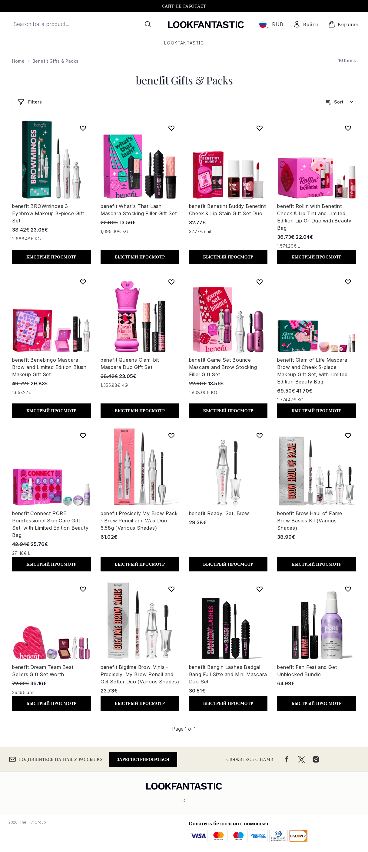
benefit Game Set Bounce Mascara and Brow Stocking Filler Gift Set (223, 367)
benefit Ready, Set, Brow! (220, 513)
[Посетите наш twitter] (301, 759)
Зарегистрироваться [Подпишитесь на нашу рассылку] (143, 759)
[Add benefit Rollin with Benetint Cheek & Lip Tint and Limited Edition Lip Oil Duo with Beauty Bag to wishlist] (348, 128)
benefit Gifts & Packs (184, 80)
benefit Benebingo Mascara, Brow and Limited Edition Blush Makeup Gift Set (49, 367)
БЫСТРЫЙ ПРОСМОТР (51, 256)
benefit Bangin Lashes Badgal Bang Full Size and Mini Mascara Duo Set (228, 674)
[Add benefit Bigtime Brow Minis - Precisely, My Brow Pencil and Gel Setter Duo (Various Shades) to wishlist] (171, 589)
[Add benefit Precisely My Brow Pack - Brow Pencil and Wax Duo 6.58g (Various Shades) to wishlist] (171, 435)
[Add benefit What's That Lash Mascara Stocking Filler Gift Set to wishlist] (171, 128)
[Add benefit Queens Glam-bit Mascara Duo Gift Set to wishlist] (171, 282)
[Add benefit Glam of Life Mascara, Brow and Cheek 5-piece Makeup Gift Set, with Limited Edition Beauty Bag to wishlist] (348, 282)
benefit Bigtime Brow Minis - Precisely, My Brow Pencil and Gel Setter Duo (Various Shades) (140, 674)
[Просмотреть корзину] (343, 24)
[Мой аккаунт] (306, 24)
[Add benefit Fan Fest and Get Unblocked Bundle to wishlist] (348, 589)
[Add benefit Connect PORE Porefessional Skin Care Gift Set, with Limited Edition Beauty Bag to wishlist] (83, 435)
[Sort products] (340, 102)
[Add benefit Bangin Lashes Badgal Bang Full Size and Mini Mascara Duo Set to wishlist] (259, 589)
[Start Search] (147, 24)
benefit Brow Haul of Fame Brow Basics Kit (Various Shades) (309, 520)
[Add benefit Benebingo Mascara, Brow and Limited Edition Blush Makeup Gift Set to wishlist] (83, 282)
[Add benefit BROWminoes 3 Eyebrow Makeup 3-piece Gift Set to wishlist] (83, 128)
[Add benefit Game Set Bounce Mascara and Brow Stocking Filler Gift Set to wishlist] (259, 282)
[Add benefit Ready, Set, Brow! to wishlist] (259, 435)
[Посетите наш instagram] (316, 759)
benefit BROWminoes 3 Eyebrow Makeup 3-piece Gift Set (48, 213)
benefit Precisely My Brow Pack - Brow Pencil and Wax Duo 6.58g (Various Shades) (139, 520)
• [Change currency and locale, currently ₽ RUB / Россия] (271, 24)
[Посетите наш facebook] (287, 759)
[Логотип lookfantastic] (206, 24)
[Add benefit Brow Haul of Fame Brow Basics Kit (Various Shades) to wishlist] (348, 435)
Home (18, 61)
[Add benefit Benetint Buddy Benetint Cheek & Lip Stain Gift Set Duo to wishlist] (259, 128)
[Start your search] (82, 24)
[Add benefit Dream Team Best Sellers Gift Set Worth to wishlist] (83, 589)
